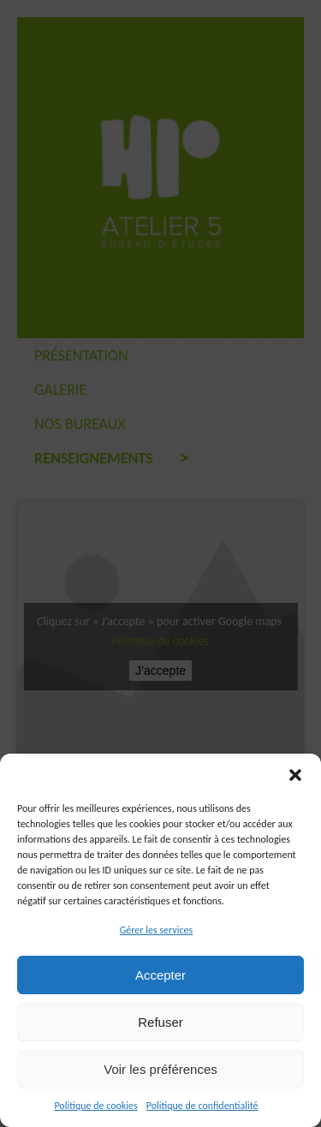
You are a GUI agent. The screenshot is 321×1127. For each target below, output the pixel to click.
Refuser (160, 1022)
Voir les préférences (160, 1069)
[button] (295, 775)
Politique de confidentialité (202, 1106)
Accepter (160, 975)
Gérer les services (156, 930)
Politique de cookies (95, 1106)
